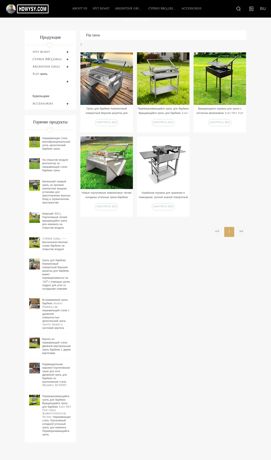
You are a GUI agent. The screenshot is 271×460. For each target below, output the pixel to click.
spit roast (101, 8)
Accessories (191, 8)
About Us (79, 8)
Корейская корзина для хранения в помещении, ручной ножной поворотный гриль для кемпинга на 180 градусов (163, 196)
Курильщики (41, 96)
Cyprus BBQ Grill (162, 8)
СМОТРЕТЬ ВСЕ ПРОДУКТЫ (106, 123)
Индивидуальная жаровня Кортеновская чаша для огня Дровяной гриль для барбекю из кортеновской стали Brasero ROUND (56, 375)
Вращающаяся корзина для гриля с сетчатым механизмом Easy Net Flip (220, 111)
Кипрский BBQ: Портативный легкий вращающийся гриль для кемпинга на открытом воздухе (54, 221)
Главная (127, 19)
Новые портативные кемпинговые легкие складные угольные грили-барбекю (107, 195)
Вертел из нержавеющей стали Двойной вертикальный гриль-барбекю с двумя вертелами (56, 346)
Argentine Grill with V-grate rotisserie (129, 8)
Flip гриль (142, 19)
